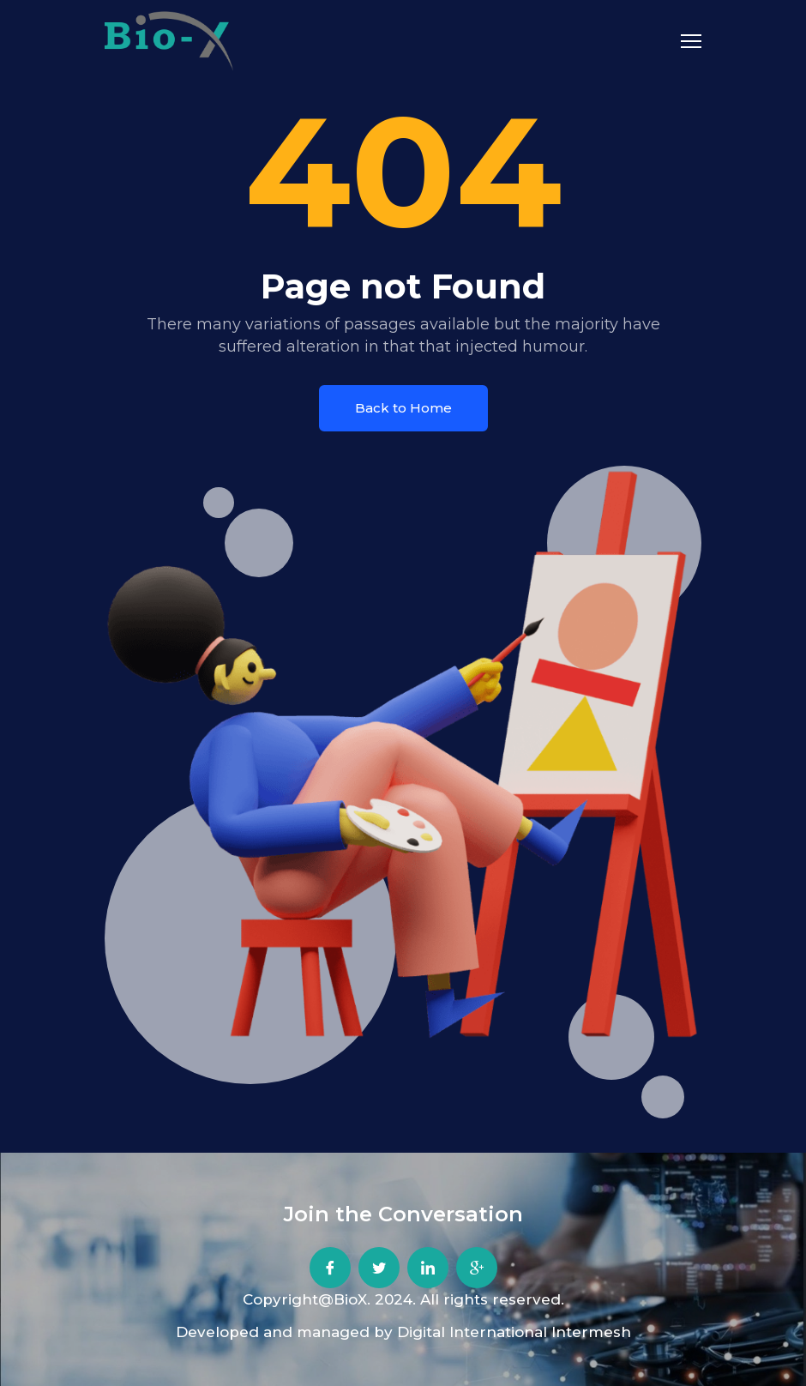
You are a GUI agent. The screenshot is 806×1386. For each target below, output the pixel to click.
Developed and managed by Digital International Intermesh (403, 1332)
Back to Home (403, 408)
